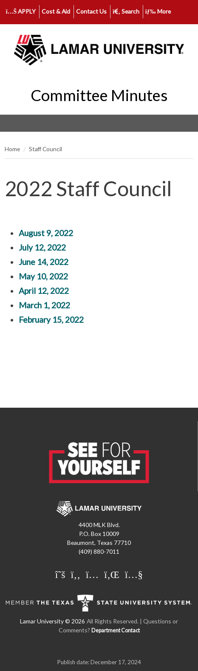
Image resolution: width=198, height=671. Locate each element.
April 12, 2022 (44, 291)
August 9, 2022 (46, 233)
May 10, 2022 (43, 276)
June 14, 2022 (43, 262)
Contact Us (91, 11)
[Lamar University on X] (60, 574)
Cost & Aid (56, 11)
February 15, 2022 (51, 319)
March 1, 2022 (44, 305)
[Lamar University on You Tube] (133, 574)
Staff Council (45, 148)
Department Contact (115, 630)
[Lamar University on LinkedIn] (111, 574)
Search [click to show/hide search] (126, 11)
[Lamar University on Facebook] (75, 574)
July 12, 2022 (42, 247)
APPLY (21, 11)
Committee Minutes (99, 95)
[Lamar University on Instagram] (92, 574)
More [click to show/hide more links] (158, 11)
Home (12, 148)
